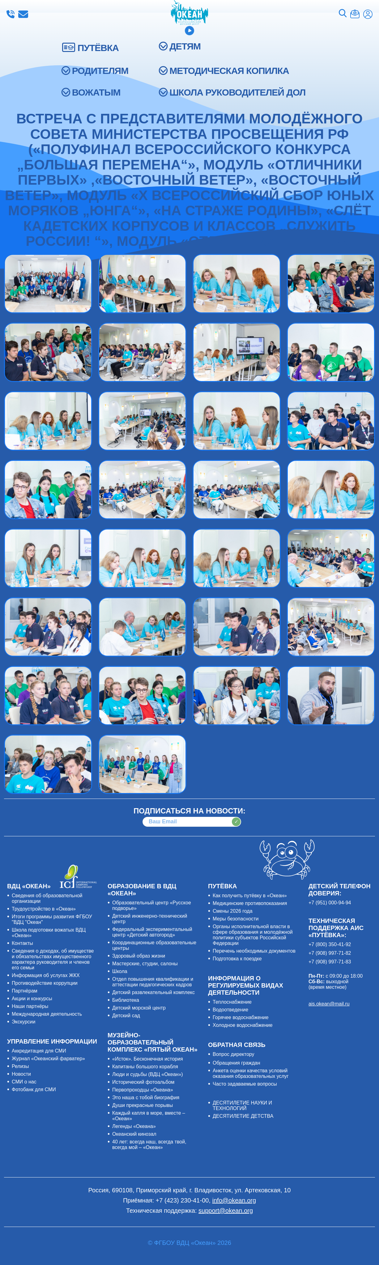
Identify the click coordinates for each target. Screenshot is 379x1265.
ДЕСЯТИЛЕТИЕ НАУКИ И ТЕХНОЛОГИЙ (242, 1105)
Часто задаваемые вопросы (245, 1084)
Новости (21, 1074)
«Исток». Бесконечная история (147, 1058)
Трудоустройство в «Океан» (44, 908)
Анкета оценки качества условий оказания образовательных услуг (251, 1073)
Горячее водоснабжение (241, 1017)
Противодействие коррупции (45, 983)
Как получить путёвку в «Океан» (250, 895)
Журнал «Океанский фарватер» (48, 1058)
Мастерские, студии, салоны (145, 963)
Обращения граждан (236, 1063)
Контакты (22, 943)
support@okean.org (225, 1210)
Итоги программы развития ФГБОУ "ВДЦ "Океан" (52, 919)
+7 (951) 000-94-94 (330, 902)
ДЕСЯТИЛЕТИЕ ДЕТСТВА (243, 1116)
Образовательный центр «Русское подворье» (151, 905)
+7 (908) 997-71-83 (330, 961)
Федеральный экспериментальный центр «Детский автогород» (152, 932)
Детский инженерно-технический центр (149, 918)
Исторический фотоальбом (143, 1082)
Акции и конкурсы (32, 998)
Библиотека (125, 1000)
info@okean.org (23, 14)
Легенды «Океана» (134, 1126)
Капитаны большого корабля (145, 1066)
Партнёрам (24, 990)
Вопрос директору (233, 1054)
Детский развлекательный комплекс (153, 992)
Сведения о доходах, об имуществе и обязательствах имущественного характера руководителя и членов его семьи (53, 959)
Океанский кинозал (134, 1134)
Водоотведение (230, 1009)
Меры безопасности (235, 918)
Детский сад (126, 1015)
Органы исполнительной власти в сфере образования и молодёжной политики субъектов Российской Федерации (253, 935)
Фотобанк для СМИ (34, 1089)
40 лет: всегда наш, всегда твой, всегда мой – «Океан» (149, 1144)
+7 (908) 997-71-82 (330, 953)
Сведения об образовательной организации (47, 898)
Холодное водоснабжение (243, 1025)
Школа (119, 971)
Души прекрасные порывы (142, 1105)
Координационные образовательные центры (154, 945)
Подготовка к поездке (237, 958)
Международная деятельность (47, 1014)
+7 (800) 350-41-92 (330, 944)
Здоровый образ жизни (138, 955)
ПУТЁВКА (98, 48)
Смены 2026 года (233, 911)
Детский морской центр (139, 1007)
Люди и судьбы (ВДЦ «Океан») (147, 1074)
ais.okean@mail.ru (329, 1003)
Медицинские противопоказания (250, 903)
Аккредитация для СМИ (39, 1050)
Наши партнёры (30, 1006)
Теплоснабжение (232, 1002)
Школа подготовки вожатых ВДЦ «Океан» (49, 932)
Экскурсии (23, 1021)
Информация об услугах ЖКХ (46, 975)
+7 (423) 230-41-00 (10, 14)
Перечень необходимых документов (254, 951)
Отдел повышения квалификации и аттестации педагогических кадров (152, 981)
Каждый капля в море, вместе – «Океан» (148, 1115)
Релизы (20, 1066)
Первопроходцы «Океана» (142, 1089)
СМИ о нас (24, 1081)
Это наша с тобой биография (145, 1097)
